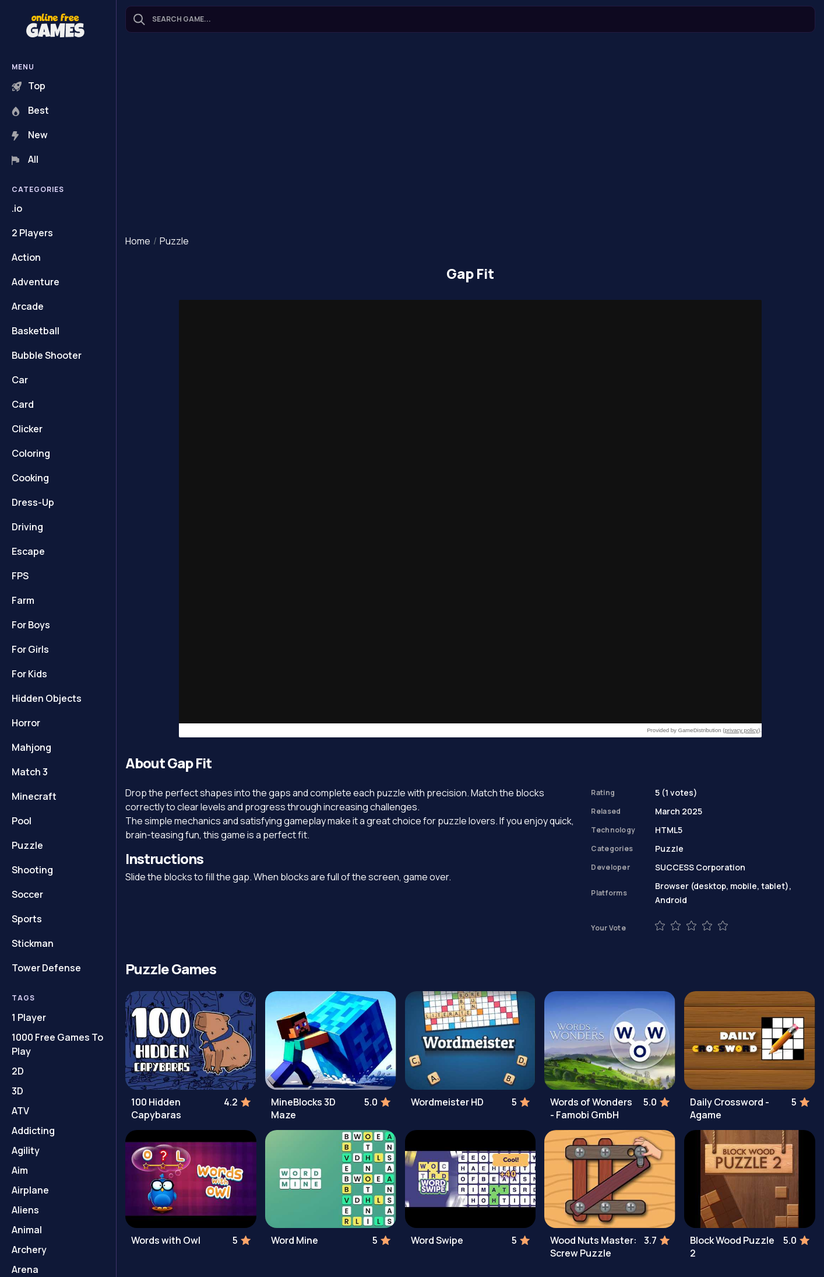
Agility (26, 1150)
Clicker (27, 428)
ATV (20, 1110)
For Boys (31, 624)
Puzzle (27, 845)
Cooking (30, 477)
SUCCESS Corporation (700, 867)
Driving (27, 526)
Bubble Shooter (47, 355)
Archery (29, 1249)
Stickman (33, 943)
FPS (20, 575)
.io (17, 208)
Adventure (35, 281)
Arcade (28, 306)
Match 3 (30, 771)
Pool (21, 820)
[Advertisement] (470, 134)
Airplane (30, 1190)
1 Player (29, 1017)
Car (20, 379)
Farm (23, 600)
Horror (26, 722)
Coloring (31, 453)
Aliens (25, 1209)
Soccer (27, 894)
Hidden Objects (47, 698)
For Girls (30, 649)
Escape (28, 551)
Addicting (33, 1130)
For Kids (29, 673)
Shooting (32, 869)
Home (137, 241)
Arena (25, 1269)
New (30, 134)
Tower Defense (46, 967)
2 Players (32, 232)
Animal (27, 1229)
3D (17, 1090)
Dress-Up (33, 502)
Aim (20, 1170)
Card (23, 404)
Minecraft (34, 796)
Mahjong (31, 747)
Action (26, 257)
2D (18, 1071)
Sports (27, 918)
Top (28, 85)
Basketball (35, 330)
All (25, 159)
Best (30, 110)
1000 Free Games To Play (57, 1044)
